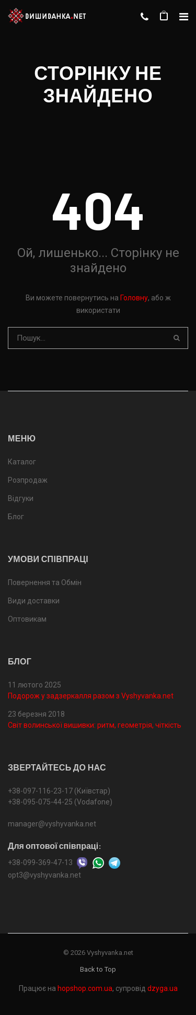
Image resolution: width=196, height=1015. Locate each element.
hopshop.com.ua (84, 988)
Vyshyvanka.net (110, 952)
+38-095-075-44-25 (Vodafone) (60, 802)
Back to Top (98, 969)
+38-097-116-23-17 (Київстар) (59, 791)
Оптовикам (27, 619)
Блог (16, 516)
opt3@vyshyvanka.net (44, 875)
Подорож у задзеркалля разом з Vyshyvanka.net (91, 696)
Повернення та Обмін (45, 582)
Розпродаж (28, 480)
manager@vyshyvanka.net (52, 824)
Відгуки (20, 498)
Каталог (22, 462)
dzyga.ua (162, 988)
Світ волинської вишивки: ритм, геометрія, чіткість (94, 725)
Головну (134, 298)
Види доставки (34, 601)
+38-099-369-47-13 (40, 862)
